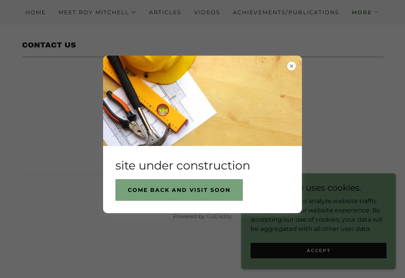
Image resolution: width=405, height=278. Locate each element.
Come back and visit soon (179, 189)
